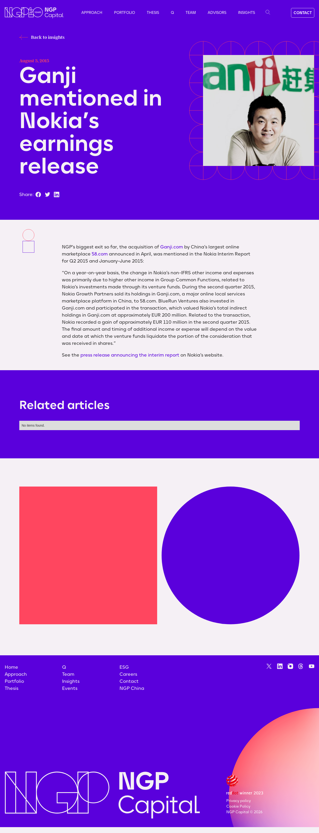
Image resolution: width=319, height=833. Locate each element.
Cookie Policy (238, 806)
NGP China (132, 688)
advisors (217, 12)
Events (69, 688)
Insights (246, 12)
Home (11, 667)
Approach (91, 12)
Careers (128, 674)
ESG (124, 667)
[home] (34, 12)
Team (191, 12)
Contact (129, 681)
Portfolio (124, 12)
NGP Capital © (244, 811)
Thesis (153, 12)
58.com (100, 254)
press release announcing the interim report (129, 355)
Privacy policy (238, 800)
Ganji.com (171, 247)
